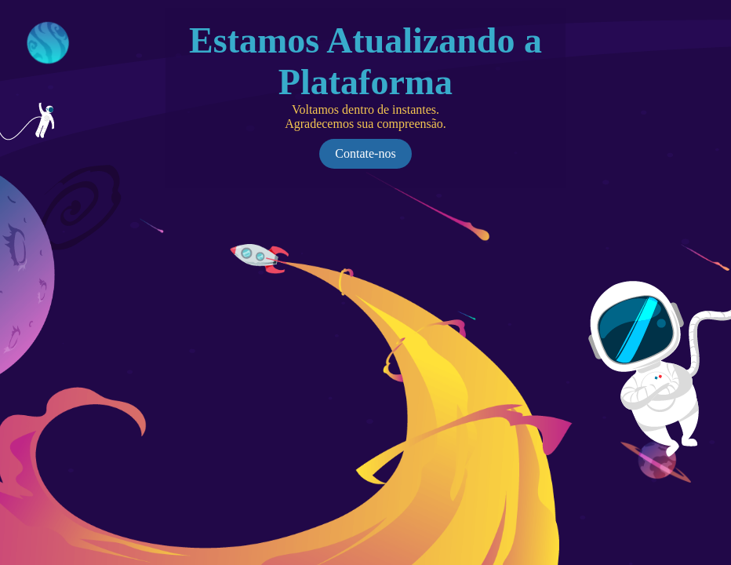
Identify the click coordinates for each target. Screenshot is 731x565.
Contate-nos (365, 153)
